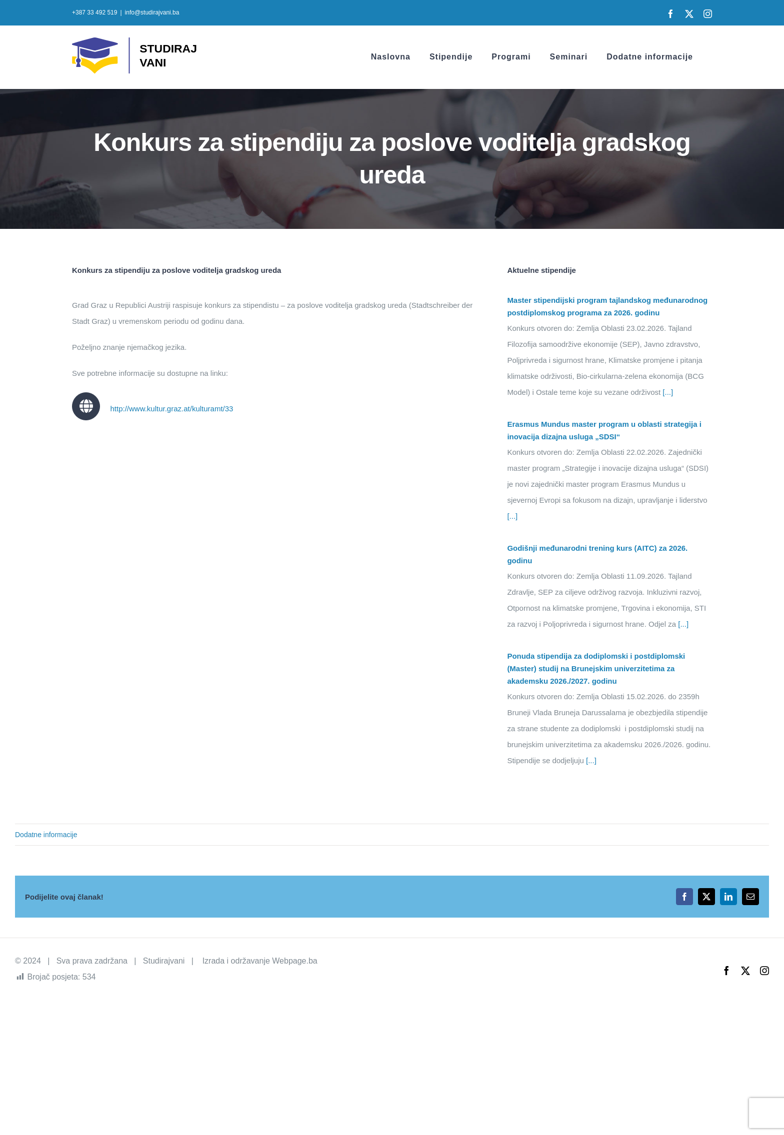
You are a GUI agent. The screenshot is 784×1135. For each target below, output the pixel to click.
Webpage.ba (294, 961)
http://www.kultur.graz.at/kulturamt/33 (171, 408)
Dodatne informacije (46, 835)
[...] (666, 392)
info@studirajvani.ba (152, 12)
